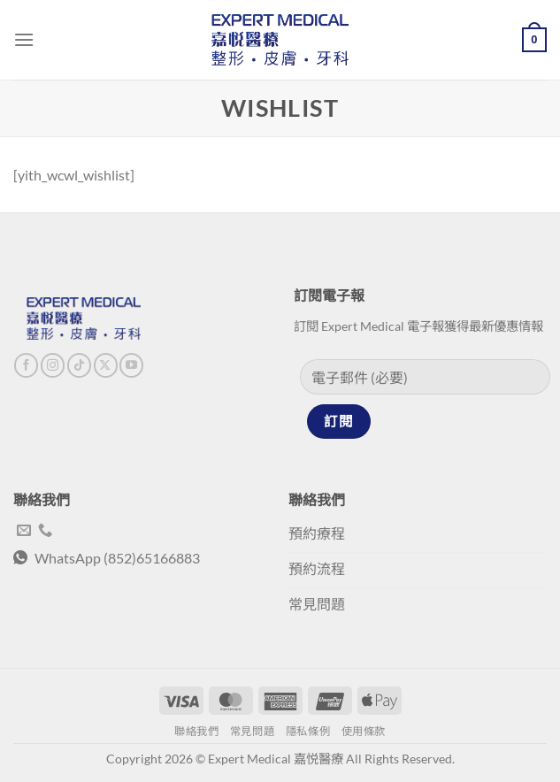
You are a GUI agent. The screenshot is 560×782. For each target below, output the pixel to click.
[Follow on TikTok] (79, 365)
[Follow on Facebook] (26, 365)
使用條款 (363, 731)
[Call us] (45, 531)
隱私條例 (308, 731)
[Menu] (24, 39)
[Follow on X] (106, 365)
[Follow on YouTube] (131, 365)
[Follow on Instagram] (53, 365)
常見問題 (252, 731)
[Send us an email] (24, 531)
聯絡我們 (196, 731)
